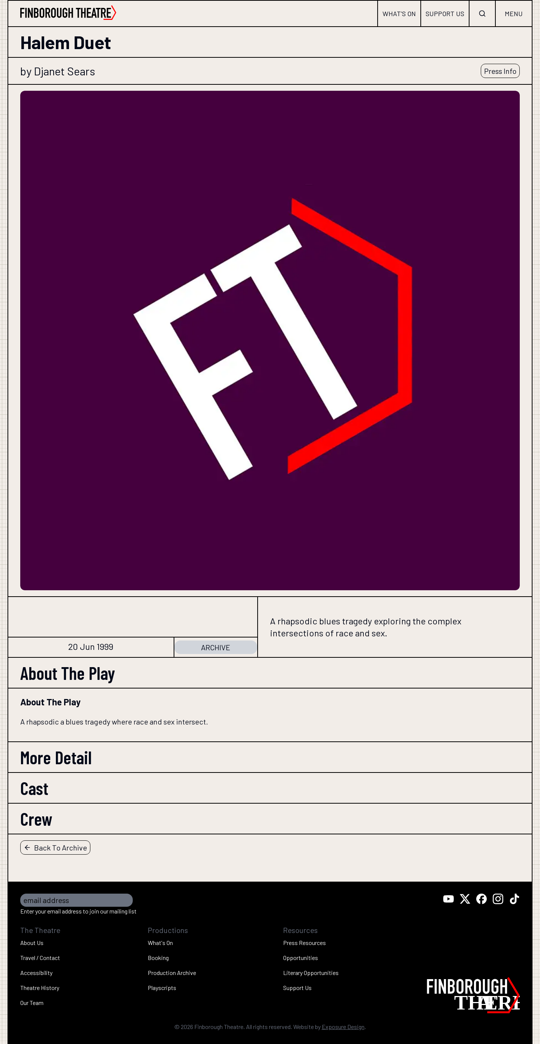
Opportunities (300, 957)
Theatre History (39, 987)
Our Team (32, 1002)
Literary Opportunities (311, 972)
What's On (399, 13)
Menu (514, 13)
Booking (158, 957)
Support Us (445, 13)
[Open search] (482, 13)
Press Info (500, 70)
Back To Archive (55, 847)
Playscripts (162, 987)
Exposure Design (343, 1026)
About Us (32, 942)
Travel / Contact (40, 957)
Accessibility (36, 972)
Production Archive (172, 972)
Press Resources (304, 942)
